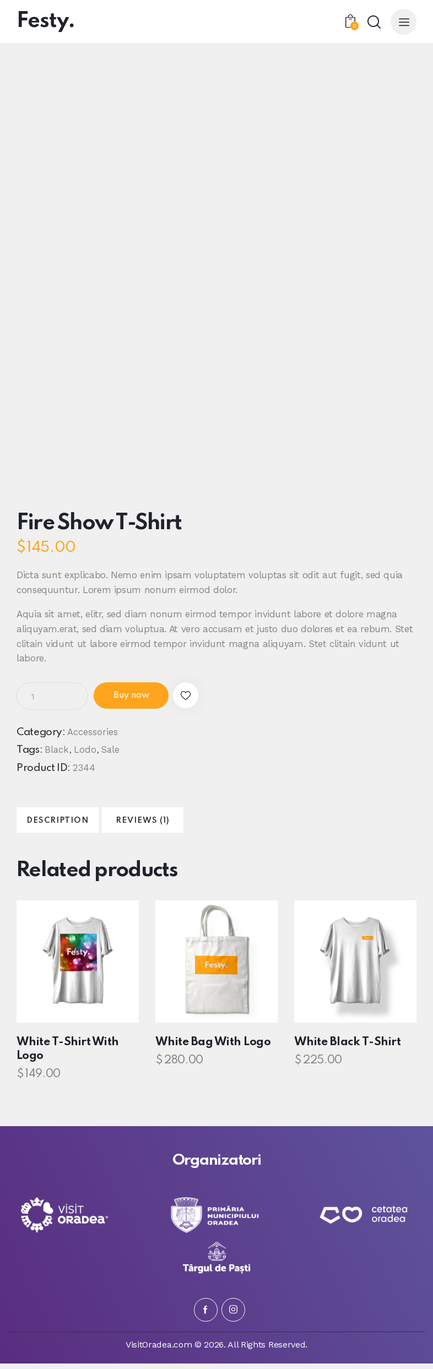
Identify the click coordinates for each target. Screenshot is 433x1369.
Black (57, 750)
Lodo (85, 750)
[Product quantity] (52, 696)
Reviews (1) (177, 824)
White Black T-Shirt (345, 1048)
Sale (111, 750)
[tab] (69, 823)
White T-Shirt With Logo (66, 1055)
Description (69, 824)
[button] (199, 696)
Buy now (136, 696)
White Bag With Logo (210, 1048)
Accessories (92, 732)
